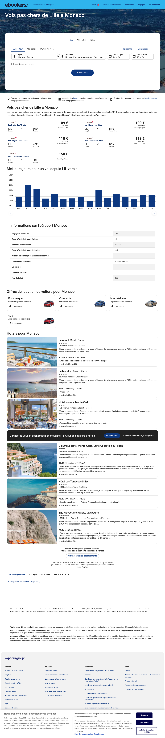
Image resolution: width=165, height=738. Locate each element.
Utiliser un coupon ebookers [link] (134, 689)
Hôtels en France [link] (51, 671)
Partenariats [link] (9, 687)
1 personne (129, 49)
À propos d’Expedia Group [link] (14, 671)
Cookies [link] (88, 675)
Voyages (141, 5)
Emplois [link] (8, 675)
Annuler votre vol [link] (131, 681)
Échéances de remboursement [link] (135, 685)
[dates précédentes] (11, 213)
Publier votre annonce (112, 5)
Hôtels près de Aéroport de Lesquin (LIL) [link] (24, 581)
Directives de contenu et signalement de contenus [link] (102, 708)
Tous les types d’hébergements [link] (56, 691)
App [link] (6, 704)
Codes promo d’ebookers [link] (53, 695)
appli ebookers (151, 98)
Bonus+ (76, 98)
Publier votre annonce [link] (12, 679)
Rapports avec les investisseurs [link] (16, 695)
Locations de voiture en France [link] (55, 679)
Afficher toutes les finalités (146, 732)
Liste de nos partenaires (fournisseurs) (89, 735)
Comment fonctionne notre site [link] (95, 693)
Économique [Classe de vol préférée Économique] (144, 49)
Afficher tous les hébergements (82, 556)
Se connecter (154, 5)
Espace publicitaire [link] (11, 708)
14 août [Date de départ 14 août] (116, 57)
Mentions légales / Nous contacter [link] (97, 704)
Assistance (129, 5)
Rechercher (82, 72)
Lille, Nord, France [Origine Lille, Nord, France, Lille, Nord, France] (25, 57)
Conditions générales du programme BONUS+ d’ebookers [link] (100, 699)
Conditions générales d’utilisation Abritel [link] (99, 685)
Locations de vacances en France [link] (56, 675)
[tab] (71, 40)
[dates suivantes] (154, 213)
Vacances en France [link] (52, 687)
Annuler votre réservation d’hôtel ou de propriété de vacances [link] (142, 676)
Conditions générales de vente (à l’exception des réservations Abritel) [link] (101, 680)
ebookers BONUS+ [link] (11, 700)
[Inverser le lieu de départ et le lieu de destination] (59, 56)
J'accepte (144, 716)
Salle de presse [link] (10, 691)
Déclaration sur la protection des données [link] (99, 671)
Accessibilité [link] (89, 689)
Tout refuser (144, 723)
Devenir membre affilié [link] (12, 683)
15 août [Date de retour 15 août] (140, 57)
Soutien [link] (127, 671)
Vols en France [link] (50, 683)
